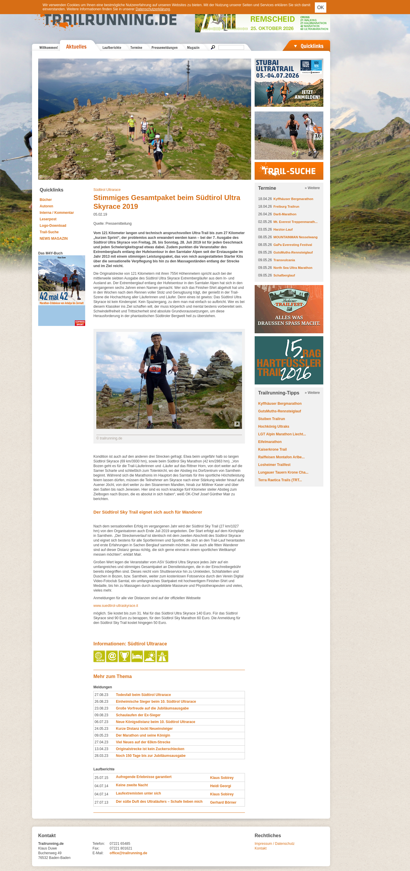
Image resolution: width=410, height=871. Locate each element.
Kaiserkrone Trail (272, 449)
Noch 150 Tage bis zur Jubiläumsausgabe (151, 756)
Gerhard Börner (223, 802)
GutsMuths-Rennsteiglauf (293, 252)
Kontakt (261, 848)
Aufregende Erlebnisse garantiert (144, 777)
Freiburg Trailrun (286, 206)
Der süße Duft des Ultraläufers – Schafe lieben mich (159, 802)
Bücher (46, 200)
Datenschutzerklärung (153, 9)
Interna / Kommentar (57, 213)
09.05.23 (101, 735)
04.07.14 (101, 786)
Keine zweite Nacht (132, 785)
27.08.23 (101, 695)
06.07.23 (101, 722)
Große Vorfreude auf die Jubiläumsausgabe (152, 708)
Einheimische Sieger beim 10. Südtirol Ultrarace (156, 702)
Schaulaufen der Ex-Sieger (138, 715)
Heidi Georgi (220, 786)
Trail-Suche (49, 232)
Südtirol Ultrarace (107, 190)
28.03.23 (101, 756)
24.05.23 (101, 729)
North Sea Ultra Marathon (292, 267)
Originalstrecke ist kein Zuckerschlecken (150, 749)
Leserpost (48, 219)
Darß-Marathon (284, 214)
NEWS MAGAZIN (54, 239)
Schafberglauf (284, 275)
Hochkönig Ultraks (273, 426)
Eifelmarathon (270, 442)
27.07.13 (101, 802)
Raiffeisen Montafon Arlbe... (281, 457)
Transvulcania (284, 260)
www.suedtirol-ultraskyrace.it (115, 606)
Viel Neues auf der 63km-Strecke (143, 742)
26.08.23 (101, 702)
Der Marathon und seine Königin (143, 735)
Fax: (96, 848)
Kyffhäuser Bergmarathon (293, 199)
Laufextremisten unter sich (138, 793)
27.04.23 (101, 742)
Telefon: (99, 844)
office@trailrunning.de (128, 853)
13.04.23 (101, 749)
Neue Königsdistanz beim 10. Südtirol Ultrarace (155, 722)
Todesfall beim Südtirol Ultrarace (143, 695)
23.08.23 (101, 708)
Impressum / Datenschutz (275, 844)
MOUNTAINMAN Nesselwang (295, 237)
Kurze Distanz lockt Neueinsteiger (144, 729)
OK (320, 7)
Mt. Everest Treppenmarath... (295, 222)
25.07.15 (101, 778)
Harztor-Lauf (283, 229)
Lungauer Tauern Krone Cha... (283, 472)
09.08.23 (101, 715)
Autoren (46, 206)
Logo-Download (53, 226)
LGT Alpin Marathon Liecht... (282, 434)
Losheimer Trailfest (274, 465)
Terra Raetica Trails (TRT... (280, 480)
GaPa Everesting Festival (292, 245)
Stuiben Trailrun (271, 419)
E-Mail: (98, 853)
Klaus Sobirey (221, 778)
